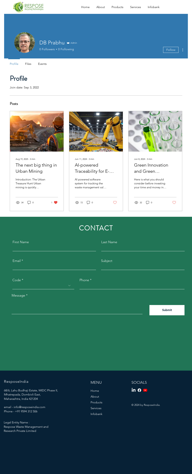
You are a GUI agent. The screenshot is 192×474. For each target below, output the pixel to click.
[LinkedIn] (133, 390)
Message (18, 295)
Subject (106, 260)
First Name (21, 242)
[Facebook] (139, 390)
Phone (84, 280)
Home (95, 391)
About (95, 396)
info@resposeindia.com (29, 407)
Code (16, 280)
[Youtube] (145, 390)
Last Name (109, 242)
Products (96, 402)
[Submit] (166, 310)
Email (17, 260)
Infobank (96, 414)
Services (96, 408)
